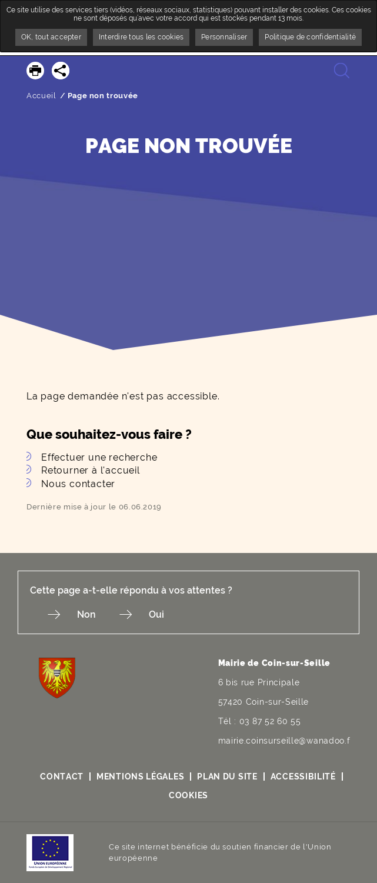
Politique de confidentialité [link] (310, 37)
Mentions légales (140, 776)
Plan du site (227, 776)
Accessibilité (303, 776)
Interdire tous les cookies (141, 37)
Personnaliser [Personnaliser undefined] (224, 37)
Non (86, 614)
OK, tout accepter (51, 37)
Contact (62, 776)
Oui (156, 614)
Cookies (188, 795)
